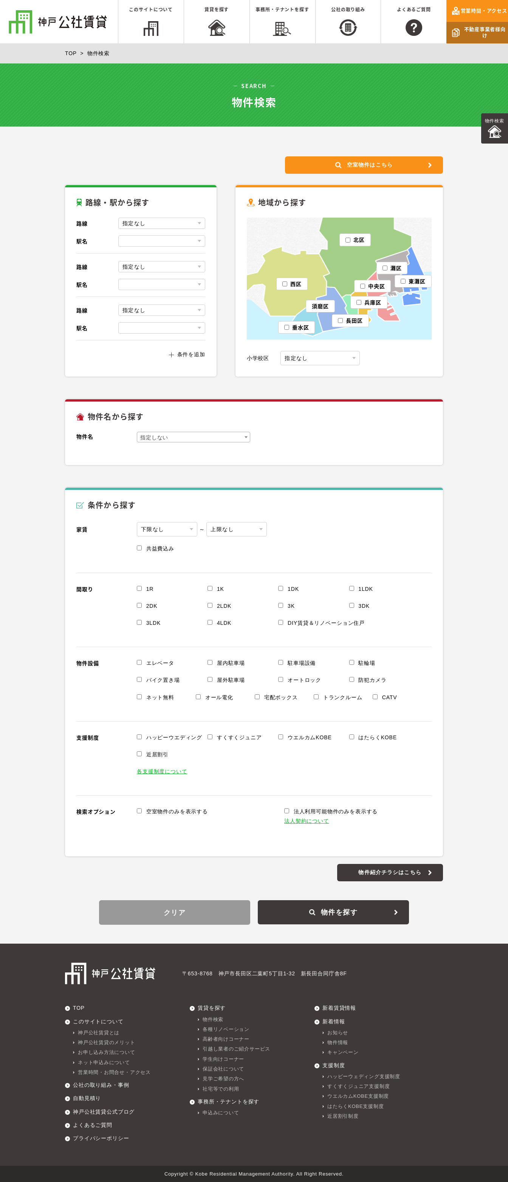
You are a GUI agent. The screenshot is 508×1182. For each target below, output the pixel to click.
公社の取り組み (348, 9)
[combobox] (193, 437)
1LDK (365, 589)
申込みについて (221, 1112)
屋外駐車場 (231, 680)
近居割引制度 (343, 1116)
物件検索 (494, 121)
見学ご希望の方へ (223, 1079)
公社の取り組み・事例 (101, 1085)
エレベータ (160, 663)
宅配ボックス (281, 697)
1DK (293, 589)
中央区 (376, 286)
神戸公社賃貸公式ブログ (104, 1111)
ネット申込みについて (104, 1062)
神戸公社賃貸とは (98, 1032)
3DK (364, 606)
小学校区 (258, 358)
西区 (296, 283)
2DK (152, 606)
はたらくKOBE (377, 738)
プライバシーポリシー (101, 1138)
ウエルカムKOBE (309, 738)
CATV (389, 697)
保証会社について (223, 1068)
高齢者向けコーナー (226, 1038)
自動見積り (87, 1098)
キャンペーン (343, 1052)
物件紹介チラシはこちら (390, 872)
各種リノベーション (226, 1029)
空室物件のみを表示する (177, 812)
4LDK (224, 623)
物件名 (84, 436)
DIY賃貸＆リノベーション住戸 (326, 623)
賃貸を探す (216, 9)
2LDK (224, 606)
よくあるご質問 (414, 9)
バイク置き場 (163, 680)
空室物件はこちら (363, 165)
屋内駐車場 (231, 663)
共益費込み (160, 549)
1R (150, 589)
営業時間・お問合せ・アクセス (114, 1072)
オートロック (304, 680)
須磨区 (320, 306)
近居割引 (157, 755)
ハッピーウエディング (174, 738)
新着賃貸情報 (339, 1007)
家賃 (82, 529)
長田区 (354, 320)
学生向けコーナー (223, 1058)
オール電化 (219, 697)
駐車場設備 (302, 663)
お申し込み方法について (106, 1052)
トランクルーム (342, 697)
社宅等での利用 (221, 1088)
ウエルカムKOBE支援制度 (358, 1096)
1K (220, 589)
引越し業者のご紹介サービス (236, 1049)
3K (291, 606)
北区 (359, 240)
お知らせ (337, 1032)
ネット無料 (160, 697)
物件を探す (333, 912)
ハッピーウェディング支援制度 (363, 1076)
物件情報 (337, 1042)
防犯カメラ (372, 680)
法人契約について (306, 821)
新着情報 (333, 1021)
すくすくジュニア (239, 738)
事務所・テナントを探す (282, 9)
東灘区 (417, 281)
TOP (71, 53)
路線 (82, 223)
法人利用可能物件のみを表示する (336, 812)
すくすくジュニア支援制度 (358, 1086)
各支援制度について (162, 772)
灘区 (396, 268)
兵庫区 (372, 302)
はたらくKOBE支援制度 (355, 1106)
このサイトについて (151, 9)
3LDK (153, 623)
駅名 (82, 241)
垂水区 (300, 327)
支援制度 (333, 1065)
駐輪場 (366, 663)
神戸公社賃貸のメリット (106, 1042)
